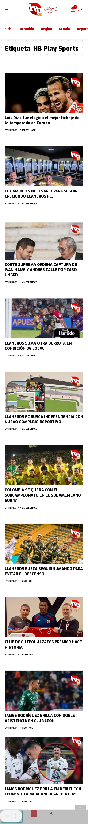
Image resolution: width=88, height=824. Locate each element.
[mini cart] (73, 10)
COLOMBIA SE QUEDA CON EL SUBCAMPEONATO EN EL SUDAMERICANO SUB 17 (43, 495)
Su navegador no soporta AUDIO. (11, 816)
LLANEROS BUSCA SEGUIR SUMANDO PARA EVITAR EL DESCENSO (44, 571)
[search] (80, 9)
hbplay (12, 130)
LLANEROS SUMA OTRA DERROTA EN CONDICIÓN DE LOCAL (38, 346)
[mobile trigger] (9, 9)
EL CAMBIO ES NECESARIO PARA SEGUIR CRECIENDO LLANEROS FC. (41, 194)
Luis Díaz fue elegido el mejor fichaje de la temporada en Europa (42, 120)
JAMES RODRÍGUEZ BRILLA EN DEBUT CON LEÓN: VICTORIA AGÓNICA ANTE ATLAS (43, 791)
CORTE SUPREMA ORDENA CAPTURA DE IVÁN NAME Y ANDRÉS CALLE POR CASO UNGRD (41, 270)
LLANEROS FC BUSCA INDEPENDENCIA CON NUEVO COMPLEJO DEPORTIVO (44, 419)
